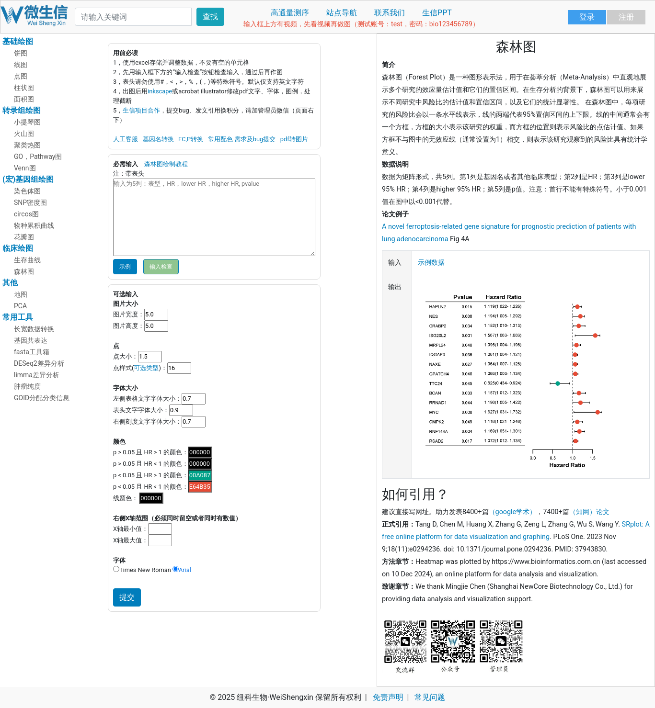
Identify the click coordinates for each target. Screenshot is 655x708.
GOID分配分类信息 (41, 398)
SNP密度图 (30, 202)
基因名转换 (158, 139)
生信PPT (437, 12)
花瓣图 (24, 237)
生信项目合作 (141, 110)
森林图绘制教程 (166, 164)
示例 (125, 266)
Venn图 (25, 168)
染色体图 (27, 191)
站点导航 (341, 12)
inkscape (160, 91)
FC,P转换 (190, 139)
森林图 (24, 271)
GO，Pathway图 (38, 156)
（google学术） (513, 512)
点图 (20, 76)
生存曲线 (27, 260)
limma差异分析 (36, 375)
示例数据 (431, 262)
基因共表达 (30, 340)
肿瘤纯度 (27, 386)
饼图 (20, 53)
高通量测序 (290, 12)
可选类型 (146, 367)
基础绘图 (17, 41)
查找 (210, 16)
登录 (587, 17)
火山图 (24, 133)
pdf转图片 (294, 139)
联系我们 (389, 12)
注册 (626, 17)
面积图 (24, 99)
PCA (20, 306)
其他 (10, 282)
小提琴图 (27, 122)
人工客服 (125, 139)
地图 (20, 294)
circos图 (26, 214)
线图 (20, 64)
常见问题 (429, 697)
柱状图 (24, 87)
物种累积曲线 (34, 225)
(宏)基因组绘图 (28, 179)
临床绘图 (17, 248)
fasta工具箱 (31, 352)
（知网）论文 (589, 512)
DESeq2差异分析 (39, 363)
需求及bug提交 (255, 139)
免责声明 (388, 697)
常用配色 (220, 139)
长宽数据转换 (34, 329)
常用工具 (17, 317)
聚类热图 (27, 145)
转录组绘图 (21, 110)
